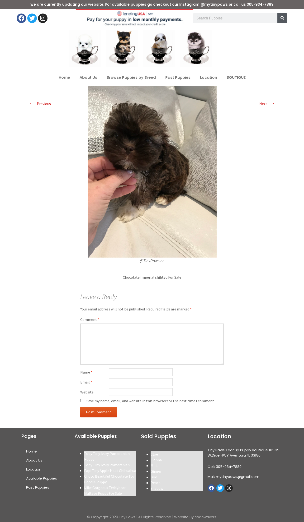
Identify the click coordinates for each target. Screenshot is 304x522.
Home (64, 77)
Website (87, 392)
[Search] (282, 18)
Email (86, 382)
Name (86, 372)
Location (208, 77)
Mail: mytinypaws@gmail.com (233, 476)
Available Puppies (41, 478)
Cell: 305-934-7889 (225, 466)
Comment (89, 319)
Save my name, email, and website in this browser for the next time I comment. (150, 400)
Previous (39, 103)
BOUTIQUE (236, 77)
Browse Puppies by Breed (131, 77)
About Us (88, 77)
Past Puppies (177, 77)
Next (267, 103)
